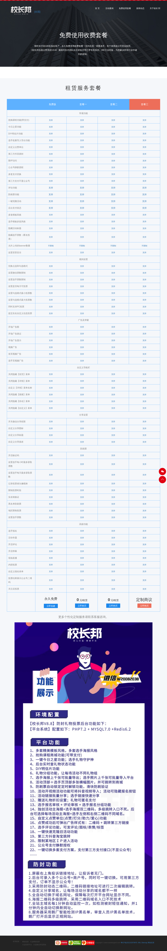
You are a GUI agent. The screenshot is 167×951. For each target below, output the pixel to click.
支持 (51, 120)
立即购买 (82, 606)
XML (139, 943)
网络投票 (25, 942)
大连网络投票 (35, 942)
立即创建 (51, 606)
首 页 (97, 9)
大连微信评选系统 (39, 945)
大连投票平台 (27, 945)
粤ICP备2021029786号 (129, 943)
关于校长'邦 (155, 9)
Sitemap (144, 943)
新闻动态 (140, 9)
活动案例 (109, 9)
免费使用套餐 (125, 9)
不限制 (51, 246)
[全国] (37, 12)
